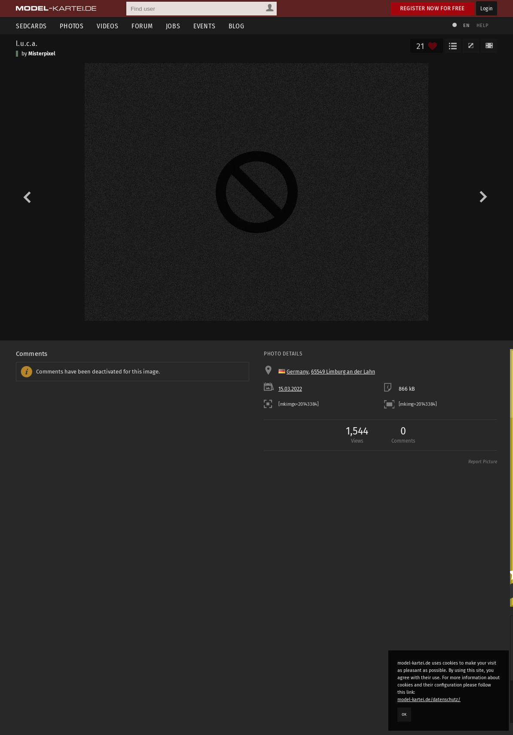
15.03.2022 (290, 389)
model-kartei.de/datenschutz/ (429, 699)
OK (404, 714)
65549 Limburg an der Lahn (343, 372)
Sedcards (31, 26)
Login (486, 8)
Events (204, 26)
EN (466, 25)
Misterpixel (41, 54)
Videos (108, 26)
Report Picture (482, 462)
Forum (142, 26)
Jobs (173, 26)
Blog (236, 26)
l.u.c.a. (27, 43)
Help (482, 25)
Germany (297, 372)
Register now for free (432, 8)
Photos (72, 26)
